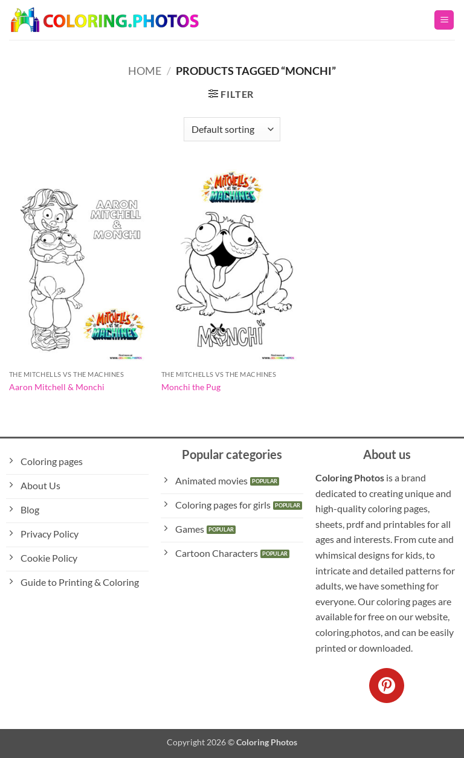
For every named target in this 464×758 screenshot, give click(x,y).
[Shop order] (232, 129)
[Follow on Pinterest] (386, 685)
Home (144, 70)
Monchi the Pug (191, 387)
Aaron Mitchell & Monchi (57, 387)
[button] (444, 20)
